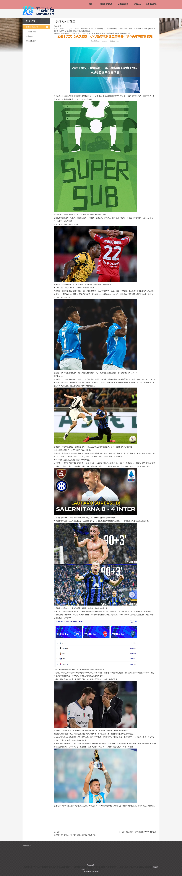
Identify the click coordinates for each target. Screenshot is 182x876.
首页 (90, 4)
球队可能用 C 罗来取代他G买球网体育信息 (140, 832)
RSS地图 (88, 869)
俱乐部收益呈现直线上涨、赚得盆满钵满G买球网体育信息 (75, 835)
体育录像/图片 (151, 4)
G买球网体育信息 (105, 4)
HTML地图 (96, 869)
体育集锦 (137, 4)
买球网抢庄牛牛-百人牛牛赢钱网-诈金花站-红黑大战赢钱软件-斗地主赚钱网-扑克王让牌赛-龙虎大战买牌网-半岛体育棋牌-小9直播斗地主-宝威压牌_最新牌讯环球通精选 (104, 30)
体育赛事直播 (123, 4)
